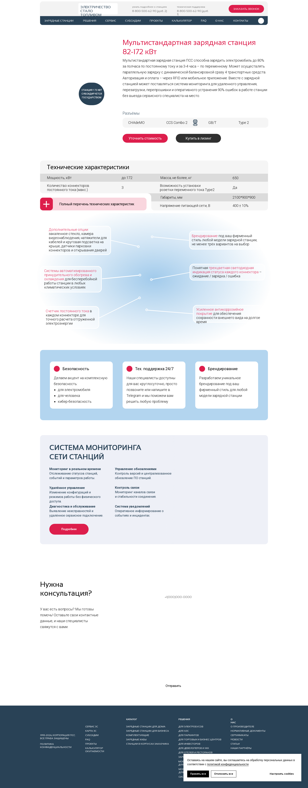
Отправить (173, 686)
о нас (219, 20)
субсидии (133, 20)
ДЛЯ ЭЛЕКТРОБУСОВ (190, 726)
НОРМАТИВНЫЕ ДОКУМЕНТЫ (248, 731)
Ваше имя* (168, 576)
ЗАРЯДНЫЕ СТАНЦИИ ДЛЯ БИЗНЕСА (147, 731)
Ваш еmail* (168, 605)
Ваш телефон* (170, 591)
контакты (240, 20)
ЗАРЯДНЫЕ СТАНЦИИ (58, 20)
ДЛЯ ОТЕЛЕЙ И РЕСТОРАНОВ (195, 752)
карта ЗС (90, 731)
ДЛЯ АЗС (183, 731)
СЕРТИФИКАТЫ (239, 735)
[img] (57, 9)
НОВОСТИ (237, 739)
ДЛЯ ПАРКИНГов (188, 735)
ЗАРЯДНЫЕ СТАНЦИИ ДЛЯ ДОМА (145, 726)
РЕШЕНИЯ (89, 20)
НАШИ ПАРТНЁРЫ (241, 748)
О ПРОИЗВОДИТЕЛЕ (242, 726)
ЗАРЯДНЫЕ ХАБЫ (136, 739)
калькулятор (182, 20)
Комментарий (170, 648)
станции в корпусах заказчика (147, 743)
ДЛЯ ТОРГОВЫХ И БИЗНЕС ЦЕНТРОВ (199, 739)
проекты (156, 20)
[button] (246, 9)
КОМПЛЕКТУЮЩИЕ (137, 735)
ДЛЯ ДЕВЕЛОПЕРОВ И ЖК (193, 748)
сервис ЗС (91, 726)
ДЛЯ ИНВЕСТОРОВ (189, 743)
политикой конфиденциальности (228, 764)
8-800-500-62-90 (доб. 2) (149, 11)
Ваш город (168, 620)
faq (203, 20)
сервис (110, 20)
